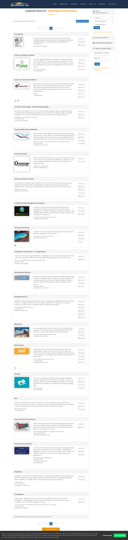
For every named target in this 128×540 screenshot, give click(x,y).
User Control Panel (102, 48)
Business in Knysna (62, 10)
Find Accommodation (100, 12)
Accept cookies (120, 536)
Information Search (102, 43)
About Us (92, 4)
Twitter (81, 93)
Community (64, 4)
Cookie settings (107, 536)
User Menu (112, 4)
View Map (81, 66)
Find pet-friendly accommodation (102, 32)
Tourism (83, 4)
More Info (81, 39)
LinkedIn (81, 214)
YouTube (81, 97)
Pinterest (82, 311)
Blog (80, 241)
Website (81, 63)
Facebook (81, 42)
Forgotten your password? (101, 68)
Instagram (82, 45)
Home (55, 4)
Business (74, 4)
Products (102, 4)
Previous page (51, 529)
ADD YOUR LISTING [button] (82, 21)
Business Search (100, 37)
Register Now (98, 69)
